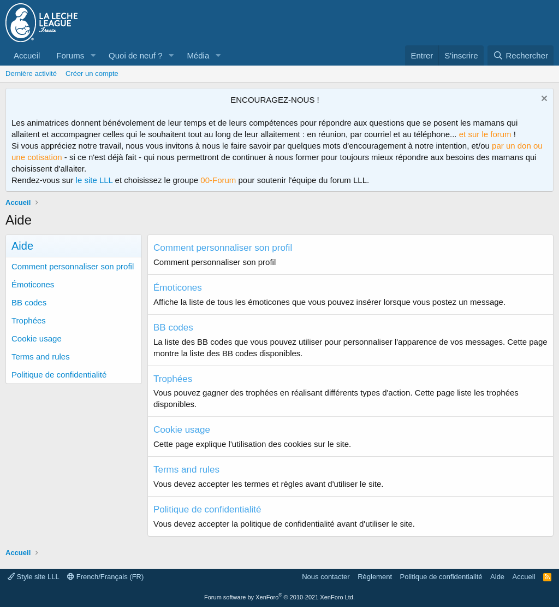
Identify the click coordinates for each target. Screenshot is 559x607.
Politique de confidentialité (58, 374)
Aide (497, 577)
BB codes (28, 302)
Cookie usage (36, 338)
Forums (70, 55)
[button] (92, 55)
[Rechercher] (520, 55)
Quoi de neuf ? (135, 55)
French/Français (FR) (105, 577)
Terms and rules (40, 356)
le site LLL (94, 180)
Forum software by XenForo (279, 597)
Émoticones (32, 284)
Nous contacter (325, 577)
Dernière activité (31, 73)
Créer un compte (92, 73)
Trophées (28, 320)
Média (198, 55)
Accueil (27, 55)
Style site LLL (34, 577)
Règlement (375, 577)
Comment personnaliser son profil (72, 266)
